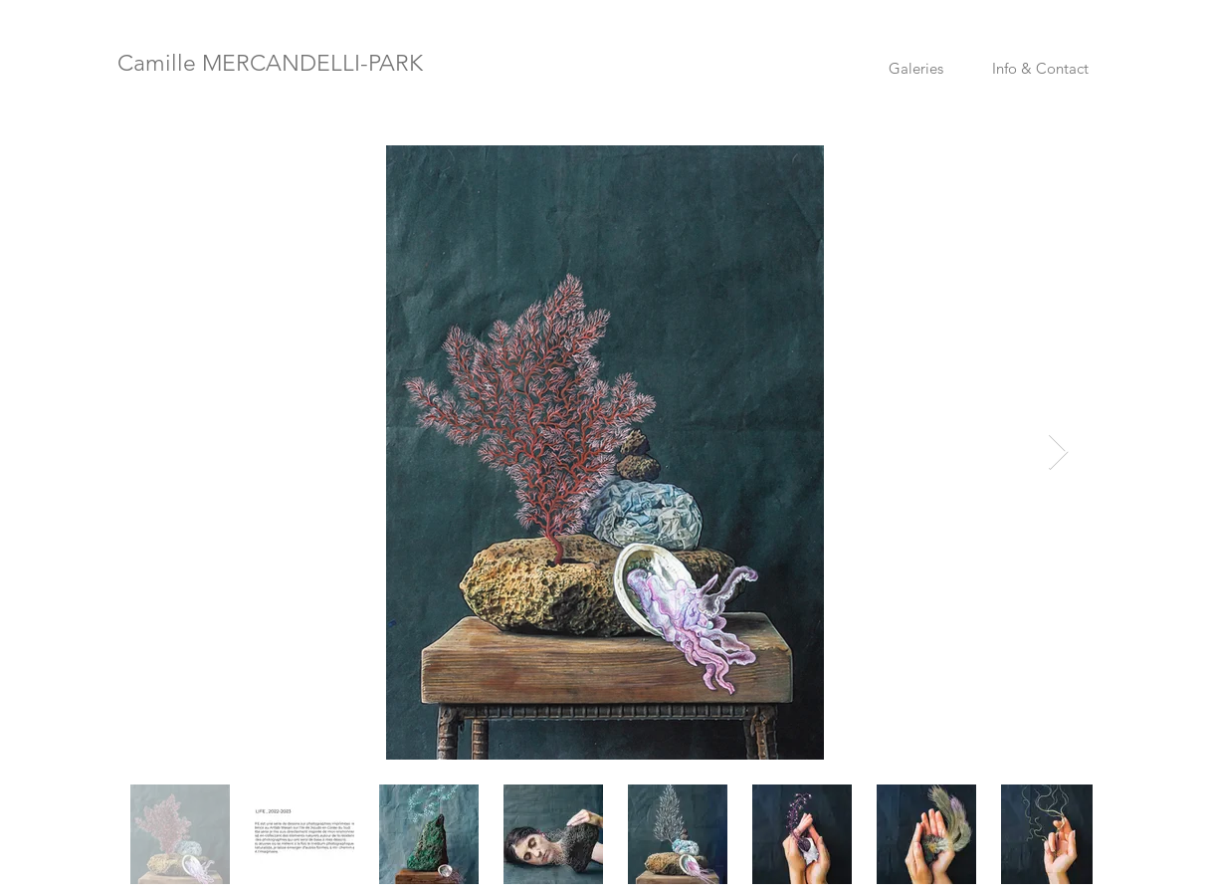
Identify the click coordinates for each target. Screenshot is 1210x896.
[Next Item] (1058, 452)
